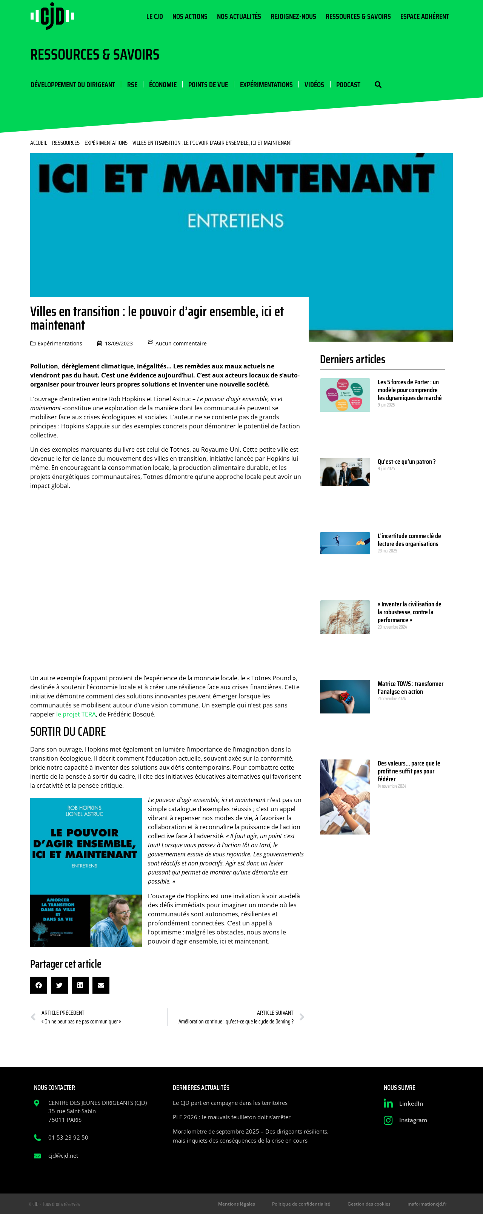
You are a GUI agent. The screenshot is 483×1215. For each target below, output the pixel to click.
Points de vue (207, 84)
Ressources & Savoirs (358, 16)
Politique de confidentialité (306, 1204)
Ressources (66, 143)
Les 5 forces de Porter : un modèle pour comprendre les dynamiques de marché (410, 390)
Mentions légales (243, 1204)
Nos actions (190, 16)
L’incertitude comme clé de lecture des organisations (409, 540)
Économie (162, 84)
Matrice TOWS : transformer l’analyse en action (410, 688)
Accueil (38, 143)
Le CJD (154, 16)
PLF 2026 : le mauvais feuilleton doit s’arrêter (232, 1117)
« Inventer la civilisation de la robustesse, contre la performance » (409, 612)
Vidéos (313, 84)
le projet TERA (76, 714)
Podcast (347, 84)
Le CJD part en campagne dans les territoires (230, 1103)
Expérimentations (265, 84)
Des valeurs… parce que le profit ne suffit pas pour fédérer (409, 771)
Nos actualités (239, 16)
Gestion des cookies (371, 1204)
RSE (131, 84)
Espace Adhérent (424, 16)
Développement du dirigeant (72, 84)
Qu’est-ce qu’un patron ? (407, 462)
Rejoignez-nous (293, 16)
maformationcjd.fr (427, 1204)
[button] (376, 84)
